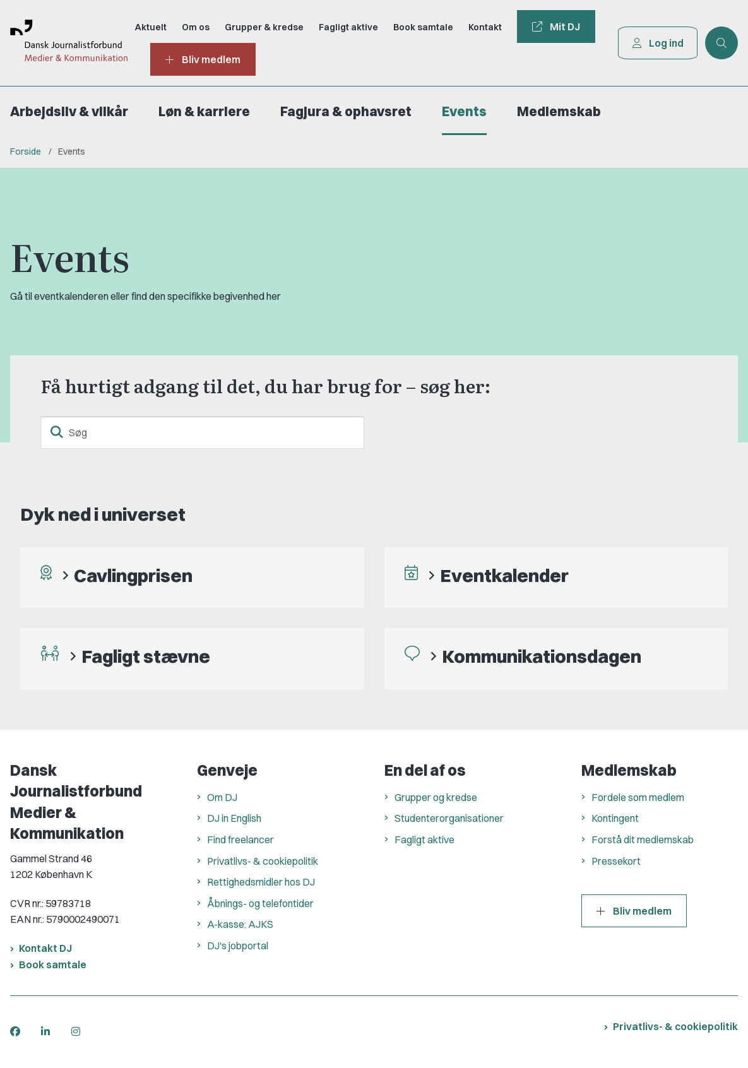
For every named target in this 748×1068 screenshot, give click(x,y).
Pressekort (616, 861)
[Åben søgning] (721, 43)
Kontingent (615, 818)
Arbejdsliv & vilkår (69, 111)
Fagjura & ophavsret (346, 111)
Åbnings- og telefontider (260, 903)
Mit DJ (555, 26)
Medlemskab (559, 111)
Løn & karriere (204, 111)
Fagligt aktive (424, 839)
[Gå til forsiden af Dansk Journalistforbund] (63, 43)
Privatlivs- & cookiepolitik (262, 861)
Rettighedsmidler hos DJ (261, 881)
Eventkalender (504, 575)
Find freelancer (240, 839)
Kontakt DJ (45, 948)
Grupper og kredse (436, 797)
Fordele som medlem (637, 797)
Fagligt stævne (145, 656)
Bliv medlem (634, 911)
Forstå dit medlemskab (642, 839)
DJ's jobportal (237, 945)
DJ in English (234, 818)
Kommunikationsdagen (541, 656)
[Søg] (202, 432)
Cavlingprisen (133, 575)
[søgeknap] (56, 432)
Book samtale (52, 964)
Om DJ (222, 797)
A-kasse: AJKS (240, 924)
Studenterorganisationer (449, 818)
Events (464, 111)
